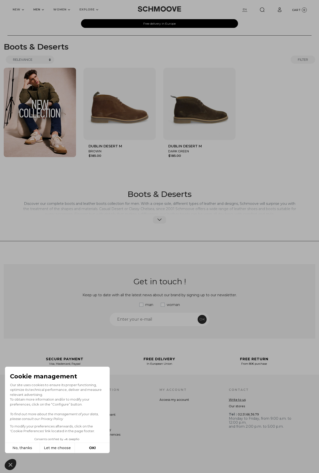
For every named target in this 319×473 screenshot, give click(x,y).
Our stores (237, 406)
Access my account (174, 400)
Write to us (237, 400)
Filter (303, 59)
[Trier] (30, 60)
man (149, 304)
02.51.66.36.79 (248, 414)
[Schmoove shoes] (159, 9)
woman (173, 304)
